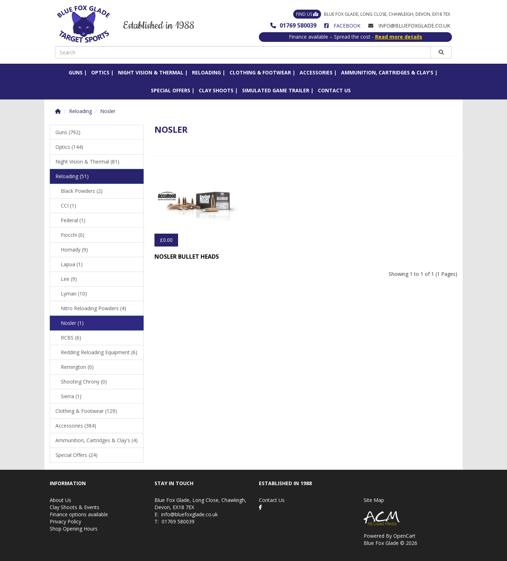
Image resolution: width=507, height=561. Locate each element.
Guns (76, 72)
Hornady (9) (74, 249)
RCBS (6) (71, 337)
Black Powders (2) (82, 190)
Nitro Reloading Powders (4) (93, 308)
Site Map (374, 500)
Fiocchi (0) (72, 234)
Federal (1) (73, 220)
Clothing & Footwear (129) (86, 411)
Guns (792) (67, 132)
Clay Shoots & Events (74, 507)
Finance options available (79, 514)
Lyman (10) (74, 293)
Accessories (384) (75, 425)
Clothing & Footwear (260, 72)
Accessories (316, 72)
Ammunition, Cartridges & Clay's (387, 72)
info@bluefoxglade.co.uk (189, 514)
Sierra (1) (71, 396)
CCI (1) (68, 205)
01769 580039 (293, 25)
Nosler (107, 111)
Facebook (342, 25)
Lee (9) (69, 278)
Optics (100, 72)
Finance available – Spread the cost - (355, 36)
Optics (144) (69, 146)
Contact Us (334, 90)
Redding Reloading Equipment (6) (99, 352)
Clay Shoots (216, 90)
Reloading (206, 72)
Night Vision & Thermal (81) (87, 161)
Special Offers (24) (76, 455)
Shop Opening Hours (74, 528)
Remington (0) (77, 367)
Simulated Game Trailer (275, 90)
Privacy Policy (65, 521)
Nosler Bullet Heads (186, 256)
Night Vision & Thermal (150, 72)
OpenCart (404, 535)
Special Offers (170, 90)
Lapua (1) (72, 264)
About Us (60, 500)
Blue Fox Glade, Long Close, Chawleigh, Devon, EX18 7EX (371, 14)
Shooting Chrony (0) (84, 381)
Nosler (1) (72, 322)
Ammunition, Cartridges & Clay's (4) (96, 440)
